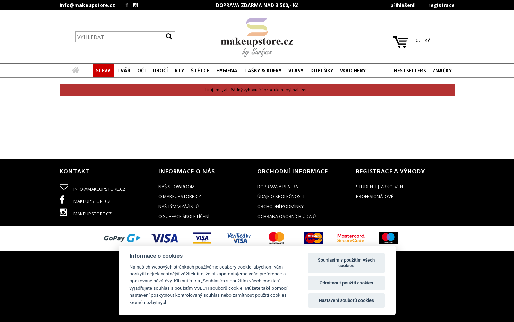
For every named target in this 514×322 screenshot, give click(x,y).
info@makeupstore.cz (87, 5)
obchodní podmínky (280, 207)
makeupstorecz (85, 201)
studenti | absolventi (381, 187)
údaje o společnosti (280, 196)
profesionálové (374, 196)
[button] (124, 71)
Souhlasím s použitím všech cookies (346, 262)
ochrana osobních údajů (286, 217)
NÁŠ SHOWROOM (176, 187)
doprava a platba (277, 187)
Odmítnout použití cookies (346, 283)
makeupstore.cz (86, 214)
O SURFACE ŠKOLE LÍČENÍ (183, 217)
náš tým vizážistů (178, 207)
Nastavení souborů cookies (346, 300)
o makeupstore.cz (179, 196)
